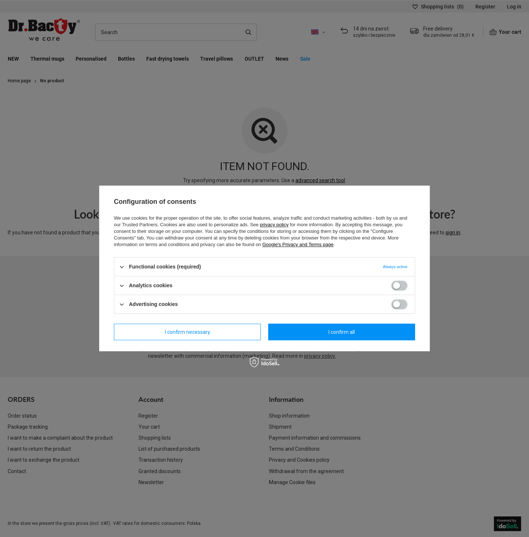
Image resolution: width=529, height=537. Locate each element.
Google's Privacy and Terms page (298, 244)
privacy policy (274, 224)
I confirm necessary (187, 332)
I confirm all (341, 332)
